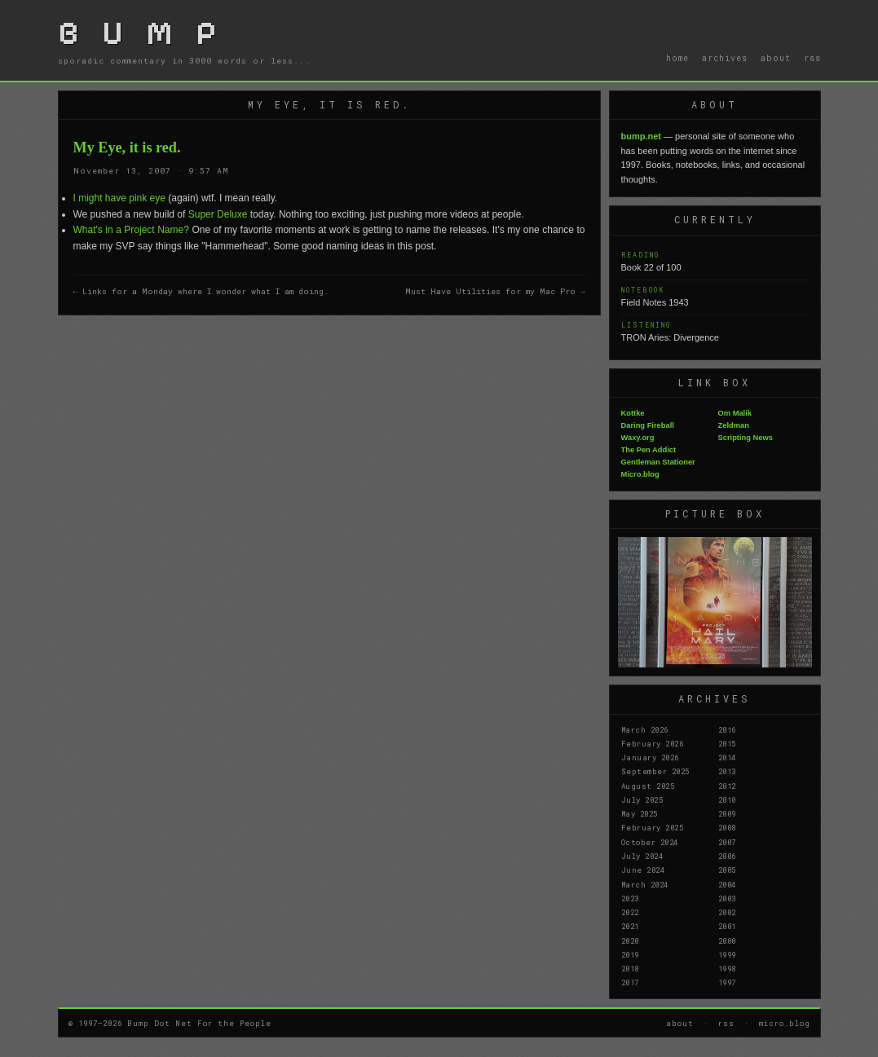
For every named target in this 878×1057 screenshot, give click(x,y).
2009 (727, 813)
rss (812, 58)
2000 (727, 940)
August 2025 (648, 786)
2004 (727, 884)
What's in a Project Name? (131, 230)
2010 (727, 799)
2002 (727, 912)
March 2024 (644, 884)
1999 (727, 954)
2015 (727, 743)
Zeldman (733, 425)
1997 (727, 982)
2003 (727, 898)
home (677, 58)
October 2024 (649, 842)
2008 (727, 827)
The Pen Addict (649, 450)
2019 (630, 954)
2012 (727, 786)
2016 (727, 729)
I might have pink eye (119, 198)
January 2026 (650, 757)
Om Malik (735, 413)
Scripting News (745, 438)
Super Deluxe (218, 214)
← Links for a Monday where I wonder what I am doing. (201, 291)
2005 (727, 869)
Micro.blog (640, 474)
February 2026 (652, 743)
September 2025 (655, 771)
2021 (630, 926)
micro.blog (784, 1023)
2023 (630, 898)
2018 (630, 968)
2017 (630, 982)
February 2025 (652, 827)
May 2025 (639, 813)
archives (725, 58)
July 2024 (642, 856)
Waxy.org (638, 438)
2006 (727, 856)
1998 (727, 968)
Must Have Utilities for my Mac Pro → (495, 291)
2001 (727, 926)
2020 (630, 940)
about (776, 58)
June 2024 (643, 869)
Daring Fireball (647, 425)
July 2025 (642, 799)
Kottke (633, 413)
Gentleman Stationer (658, 462)
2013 (727, 771)
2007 (727, 842)
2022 (630, 912)
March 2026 (644, 729)
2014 (727, 757)
